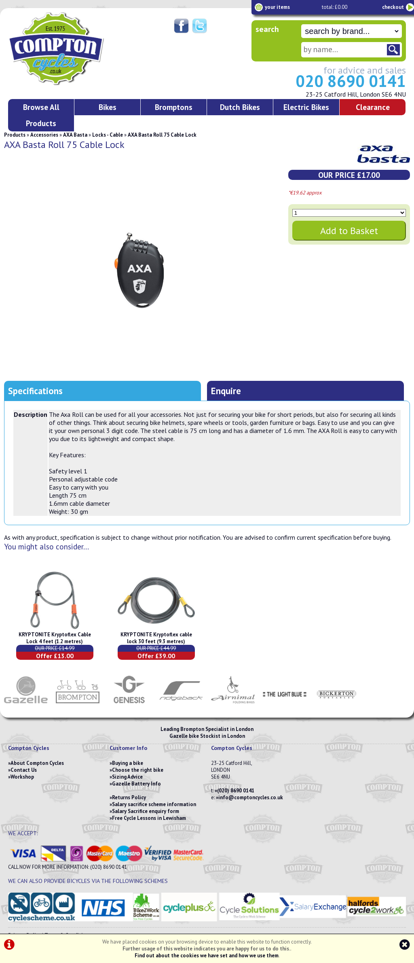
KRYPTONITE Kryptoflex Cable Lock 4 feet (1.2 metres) (55, 638)
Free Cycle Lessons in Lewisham (149, 818)
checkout (393, 7)
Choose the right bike (137, 770)
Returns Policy (129, 797)
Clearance (373, 107)
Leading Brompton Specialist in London (207, 729)
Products (14, 134)
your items (277, 7)
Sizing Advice (127, 776)
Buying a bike (127, 763)
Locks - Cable (107, 134)
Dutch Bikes (240, 107)
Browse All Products (41, 115)
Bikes (107, 107)
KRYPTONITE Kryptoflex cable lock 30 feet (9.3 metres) (156, 638)
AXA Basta (75, 134)
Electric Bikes (306, 107)
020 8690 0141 (351, 80)
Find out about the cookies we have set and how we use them (207, 955)
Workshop (22, 776)
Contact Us (24, 770)
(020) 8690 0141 (235, 790)
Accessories (44, 134)
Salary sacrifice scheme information (154, 804)
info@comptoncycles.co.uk (250, 797)
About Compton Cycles (37, 763)
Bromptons (173, 107)
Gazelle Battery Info (136, 783)
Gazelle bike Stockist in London (207, 736)
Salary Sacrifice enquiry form (145, 811)
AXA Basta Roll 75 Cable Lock (162, 134)
